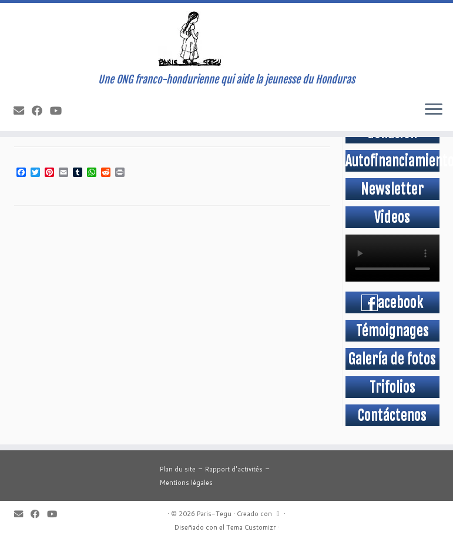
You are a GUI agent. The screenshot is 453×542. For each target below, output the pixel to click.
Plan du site (178, 469)
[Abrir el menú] (433, 110)
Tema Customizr (251, 527)
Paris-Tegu (214, 513)
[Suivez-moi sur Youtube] (59, 110)
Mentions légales (186, 482)
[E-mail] (23, 110)
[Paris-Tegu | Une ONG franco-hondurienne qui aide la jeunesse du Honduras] (226, 38)
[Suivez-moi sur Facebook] (41, 110)
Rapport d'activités (234, 469)
